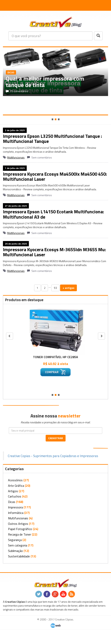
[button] (5, 6)
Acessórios (15, 480)
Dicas (11, 501)
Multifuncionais (16, 157)
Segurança (15, 539)
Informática (15, 512)
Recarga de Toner (19, 534)
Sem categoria (17, 545)
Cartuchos (14, 496)
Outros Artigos (18, 523)
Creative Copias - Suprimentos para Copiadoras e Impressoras (53, 455)
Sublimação (15, 550)
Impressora (15, 507)
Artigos (13, 491)
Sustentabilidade (19, 556)
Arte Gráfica (16, 485)
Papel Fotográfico (20, 529)
